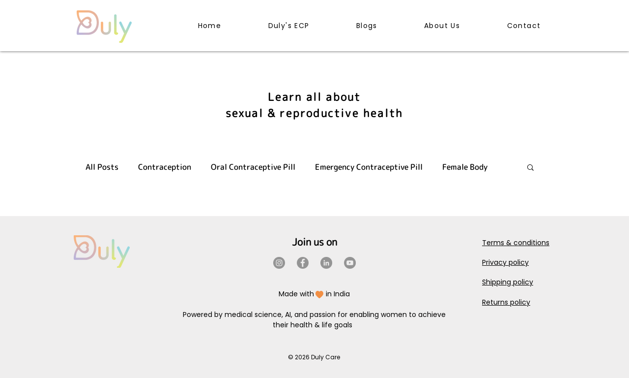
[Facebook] (303, 263)
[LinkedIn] (326, 263)
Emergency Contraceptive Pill (369, 167)
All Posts (102, 167)
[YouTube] (350, 263)
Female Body (464, 167)
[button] (530, 168)
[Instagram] (279, 263)
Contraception (164, 167)
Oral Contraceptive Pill (253, 167)
